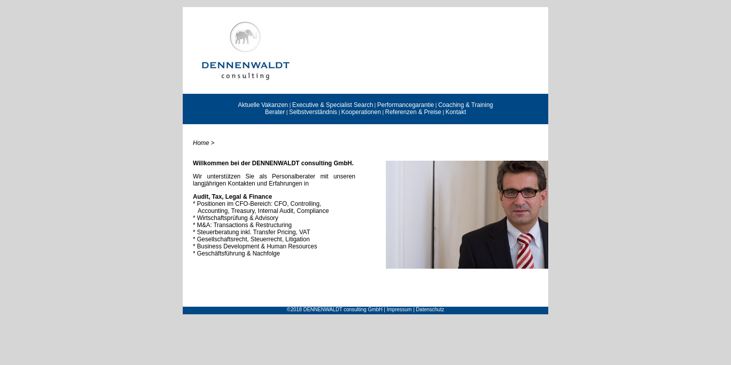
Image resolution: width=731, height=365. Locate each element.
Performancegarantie (405, 104)
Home (201, 143)
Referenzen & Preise (413, 112)
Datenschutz (430, 309)
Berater (275, 112)
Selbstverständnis (313, 112)
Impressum (399, 309)
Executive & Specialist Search (332, 104)
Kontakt (455, 112)
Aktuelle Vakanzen (263, 104)
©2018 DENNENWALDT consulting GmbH (335, 309)
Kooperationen (361, 112)
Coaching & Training (465, 104)
